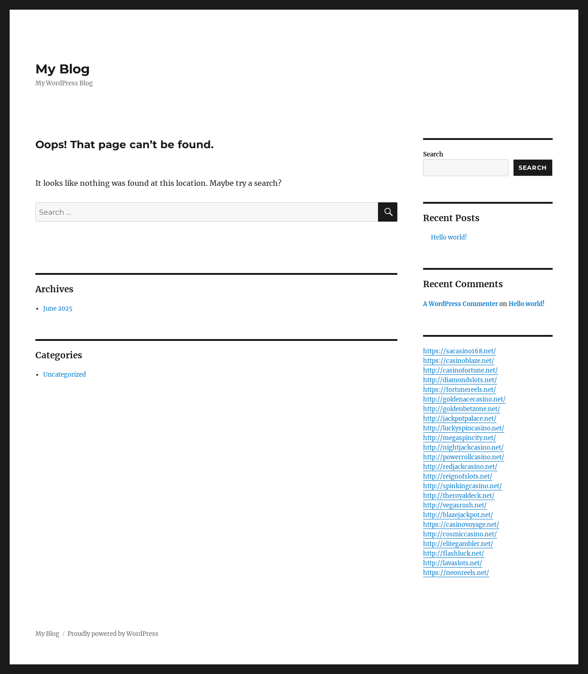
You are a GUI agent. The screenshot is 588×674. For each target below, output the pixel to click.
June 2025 (58, 308)
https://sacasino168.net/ (459, 351)
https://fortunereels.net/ (459, 390)
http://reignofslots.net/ (457, 476)
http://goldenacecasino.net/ (464, 399)
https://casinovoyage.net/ (461, 525)
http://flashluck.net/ (453, 553)
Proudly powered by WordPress (113, 634)
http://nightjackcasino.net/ (463, 447)
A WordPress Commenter (460, 304)
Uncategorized (64, 375)
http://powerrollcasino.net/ (463, 457)
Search (433, 154)
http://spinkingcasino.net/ (462, 486)
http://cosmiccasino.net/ (460, 534)
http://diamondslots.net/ (460, 380)
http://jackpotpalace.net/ (460, 419)
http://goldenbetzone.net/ (461, 409)
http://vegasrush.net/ (455, 505)
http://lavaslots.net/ (452, 563)
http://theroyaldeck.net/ (459, 496)
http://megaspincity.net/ (459, 438)
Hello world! (449, 237)
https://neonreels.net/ (456, 573)
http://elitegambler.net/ (458, 544)
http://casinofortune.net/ (460, 370)
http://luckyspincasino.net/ (463, 428)
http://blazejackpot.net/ (458, 515)
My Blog (62, 69)
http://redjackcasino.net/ (460, 467)
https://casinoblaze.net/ (458, 361)
